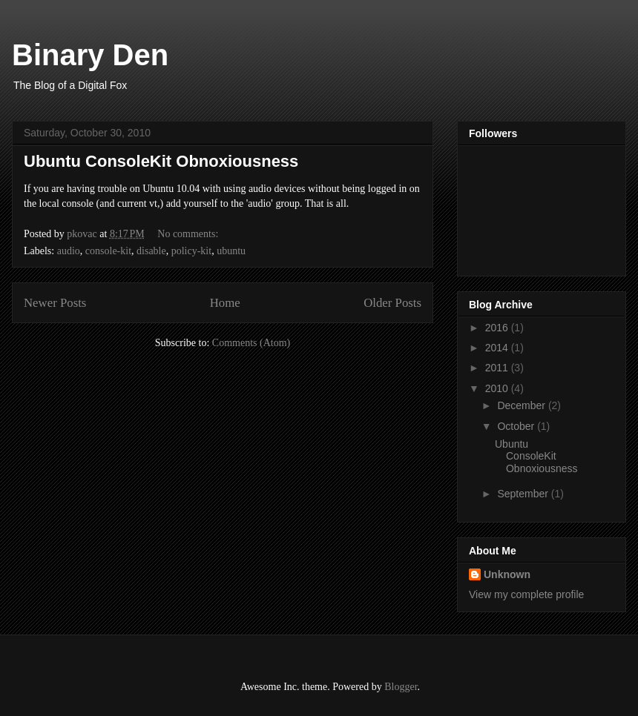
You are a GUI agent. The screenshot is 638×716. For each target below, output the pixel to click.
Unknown (507, 574)
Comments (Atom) (251, 342)
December (522, 405)
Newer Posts (55, 303)
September (523, 494)
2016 (498, 328)
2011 (498, 368)
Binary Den (90, 55)
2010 (498, 388)
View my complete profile (526, 594)
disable (151, 250)
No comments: (189, 233)
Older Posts (392, 303)
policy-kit (191, 250)
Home (225, 303)
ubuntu (231, 250)
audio (68, 250)
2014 (498, 348)
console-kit (108, 250)
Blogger (400, 686)
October (517, 426)
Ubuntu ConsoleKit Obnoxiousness (161, 161)
